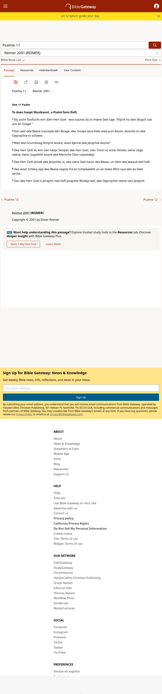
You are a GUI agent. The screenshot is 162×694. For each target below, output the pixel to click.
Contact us (61, 513)
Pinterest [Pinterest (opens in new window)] (60, 637)
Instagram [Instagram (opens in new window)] (61, 632)
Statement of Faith (66, 449)
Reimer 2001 (21, 213)
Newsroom (61, 469)
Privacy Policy (24, 414)
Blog (57, 464)
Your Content (72, 70)
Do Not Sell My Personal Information (80, 529)
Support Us (61, 474)
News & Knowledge (67, 444)
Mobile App (61, 454)
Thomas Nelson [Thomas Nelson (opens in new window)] (64, 593)
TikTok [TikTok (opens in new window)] (58, 642)
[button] (156, 6)
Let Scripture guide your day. (80, 16)
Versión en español (67, 671)
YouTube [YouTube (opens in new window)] (60, 652)
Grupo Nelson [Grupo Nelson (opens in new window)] (63, 583)
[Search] (155, 45)
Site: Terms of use (66, 539)
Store (57, 459)
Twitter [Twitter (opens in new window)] (58, 647)
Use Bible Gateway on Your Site (75, 503)
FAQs (57, 493)
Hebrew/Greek (48, 70)
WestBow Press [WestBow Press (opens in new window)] (64, 598)
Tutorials (60, 498)
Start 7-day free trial (23, 244)
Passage (9, 70)
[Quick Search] (74, 45)
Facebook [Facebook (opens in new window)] (60, 627)
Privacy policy (64, 518)
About (58, 439)
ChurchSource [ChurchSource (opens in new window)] (63, 573)
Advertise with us (65, 508)
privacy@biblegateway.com (66, 414)
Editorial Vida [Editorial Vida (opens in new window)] (63, 588)
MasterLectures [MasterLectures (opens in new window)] (64, 608)
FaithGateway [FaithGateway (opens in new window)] (63, 563)
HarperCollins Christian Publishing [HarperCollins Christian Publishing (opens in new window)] (77, 578)
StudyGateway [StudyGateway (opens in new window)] (63, 568)
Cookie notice (63, 534)
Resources (26, 70)
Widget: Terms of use (68, 544)
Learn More (53, 244)
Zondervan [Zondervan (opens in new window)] (61, 603)
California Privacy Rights (71, 523)
